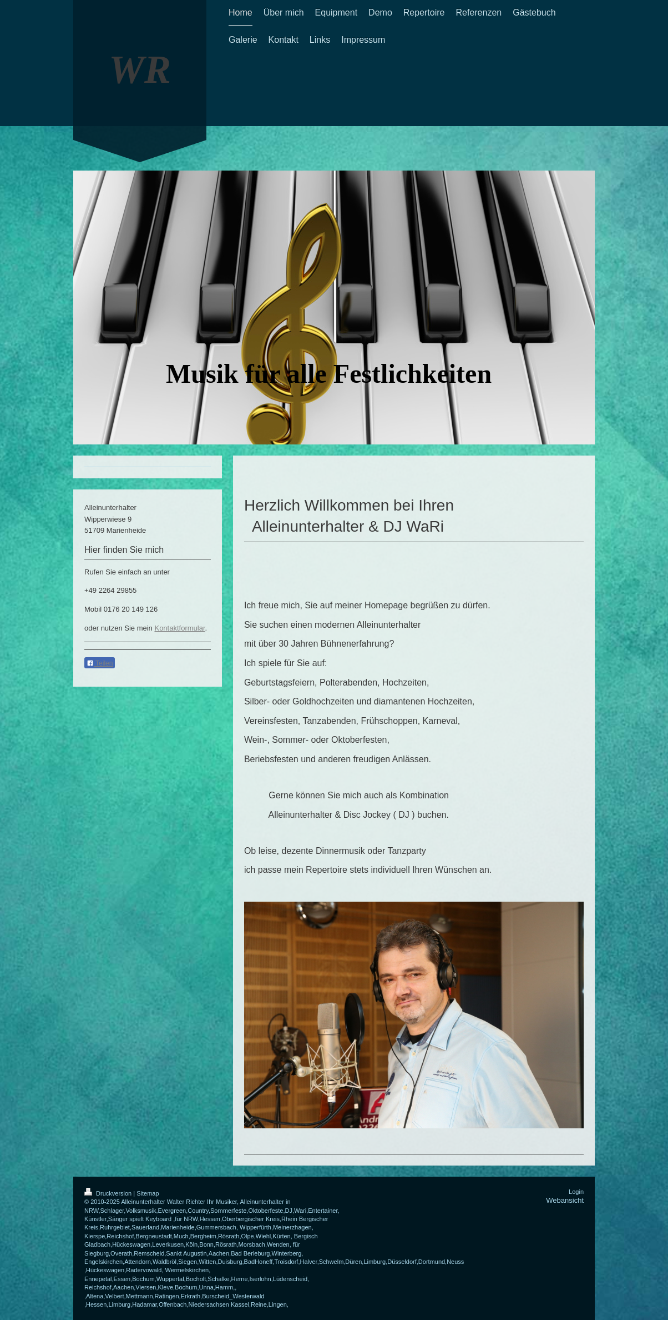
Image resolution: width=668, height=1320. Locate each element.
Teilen (100, 663)
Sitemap (147, 1193)
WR (140, 69)
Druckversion (108, 1193)
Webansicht (565, 1200)
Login (576, 1191)
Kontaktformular (179, 628)
